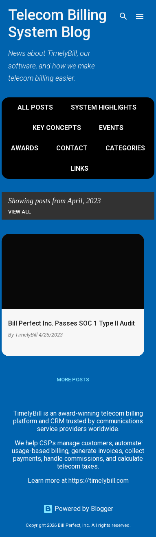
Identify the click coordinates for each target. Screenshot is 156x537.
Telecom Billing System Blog (57, 24)
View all (19, 212)
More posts (73, 379)
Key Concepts (57, 128)
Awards (24, 148)
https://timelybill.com (98, 480)
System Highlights (103, 107)
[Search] (123, 16)
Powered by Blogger (78, 509)
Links (79, 168)
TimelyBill (26, 335)
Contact (72, 148)
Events (111, 128)
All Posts (35, 107)
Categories (125, 148)
